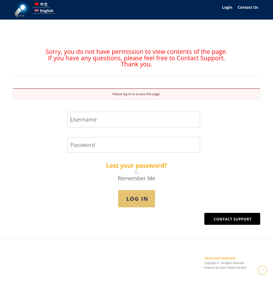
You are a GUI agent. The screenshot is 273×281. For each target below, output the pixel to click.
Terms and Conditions (219, 258)
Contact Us (248, 7)
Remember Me (136, 178)
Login (227, 7)
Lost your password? (136, 165)
